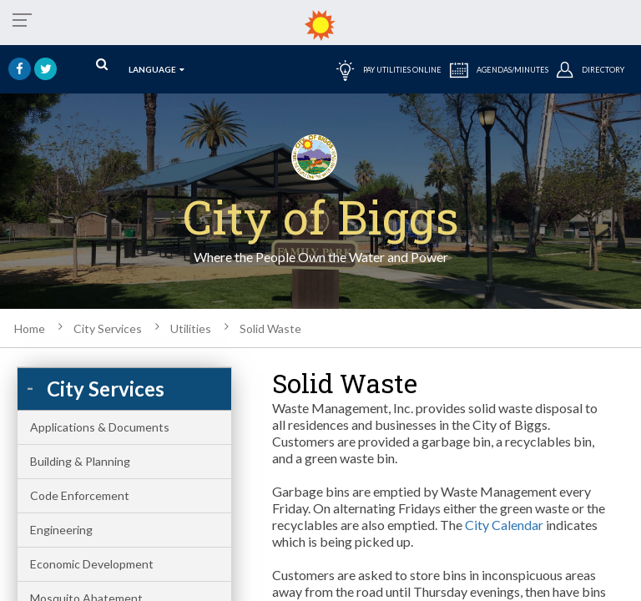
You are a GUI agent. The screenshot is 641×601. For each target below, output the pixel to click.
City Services (107, 328)
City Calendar (504, 525)
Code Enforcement (79, 495)
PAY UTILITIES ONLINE (389, 68)
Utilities (190, 328)
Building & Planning (80, 461)
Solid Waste (270, 328)
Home (29, 328)
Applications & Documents (99, 427)
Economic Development (92, 564)
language (156, 69)
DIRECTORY (590, 68)
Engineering (61, 530)
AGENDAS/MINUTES (499, 68)
